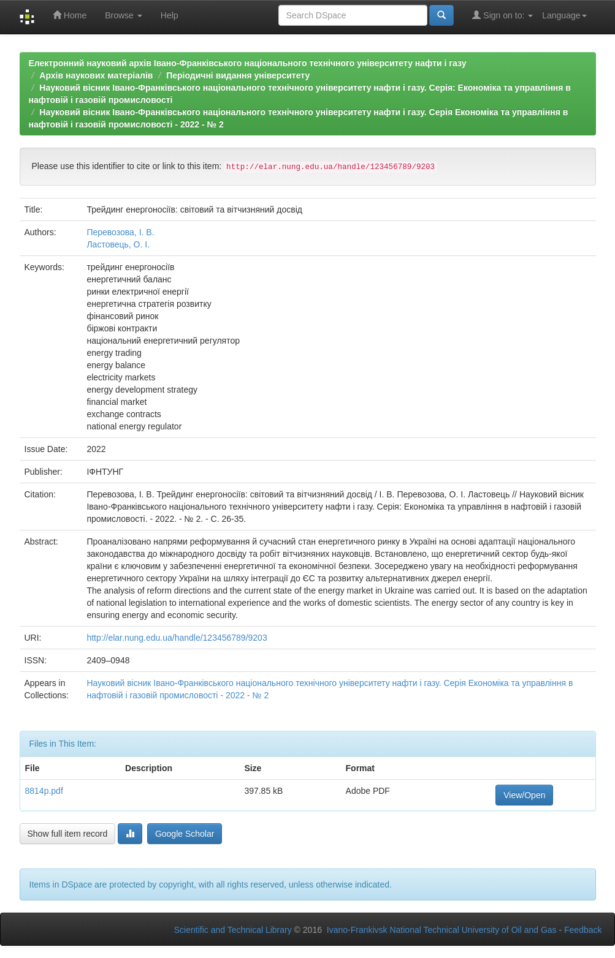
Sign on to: (502, 15)
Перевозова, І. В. (120, 232)
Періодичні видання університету (238, 75)
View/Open (524, 795)
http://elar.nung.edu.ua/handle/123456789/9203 (176, 638)
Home (69, 15)
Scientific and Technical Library (233, 930)
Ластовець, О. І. (118, 244)
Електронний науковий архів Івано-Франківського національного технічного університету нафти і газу (248, 63)
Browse (123, 15)
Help (169, 15)
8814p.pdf (44, 791)
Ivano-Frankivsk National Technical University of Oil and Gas (442, 930)
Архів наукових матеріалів (96, 75)
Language (564, 15)
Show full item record (68, 834)
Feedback (583, 930)
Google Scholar (185, 834)
